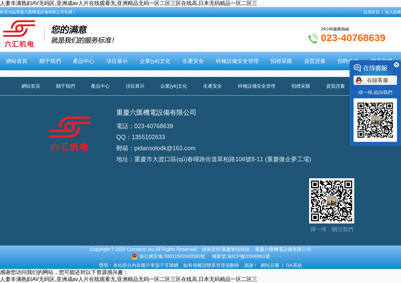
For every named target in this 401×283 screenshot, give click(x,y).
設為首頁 (372, 12)
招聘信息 (348, 61)
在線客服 (377, 80)
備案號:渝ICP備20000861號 (241, 256)
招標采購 (281, 61)
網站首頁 (16, 61)
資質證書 (314, 61)
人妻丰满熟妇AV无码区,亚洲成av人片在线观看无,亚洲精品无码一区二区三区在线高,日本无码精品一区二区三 (128, 3)
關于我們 (50, 61)
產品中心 (83, 61)
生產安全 (193, 61)
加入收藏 (393, 12)
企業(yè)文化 (155, 61)
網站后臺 (270, 265)
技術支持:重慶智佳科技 (226, 249)
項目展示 (117, 61)
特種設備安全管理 (237, 61)
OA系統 (294, 265)
